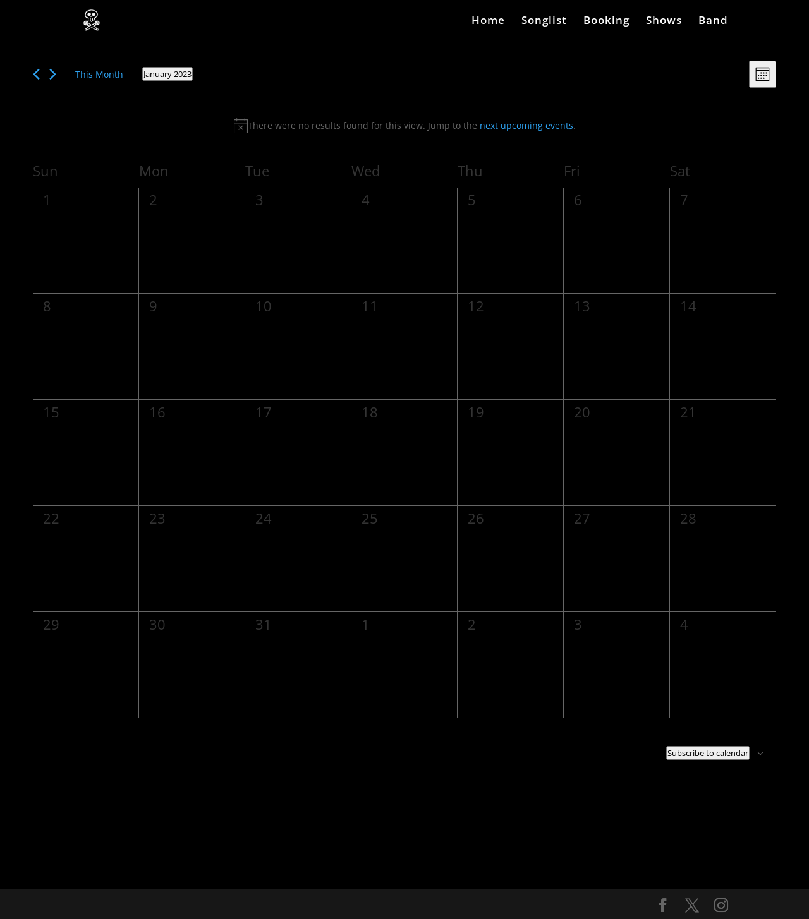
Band (713, 21)
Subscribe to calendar (707, 753)
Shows (664, 21)
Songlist (544, 21)
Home (488, 21)
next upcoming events (526, 125)
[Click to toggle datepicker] (167, 74)
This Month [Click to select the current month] (99, 74)
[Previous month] (36, 74)
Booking (606, 21)
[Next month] (52, 74)
